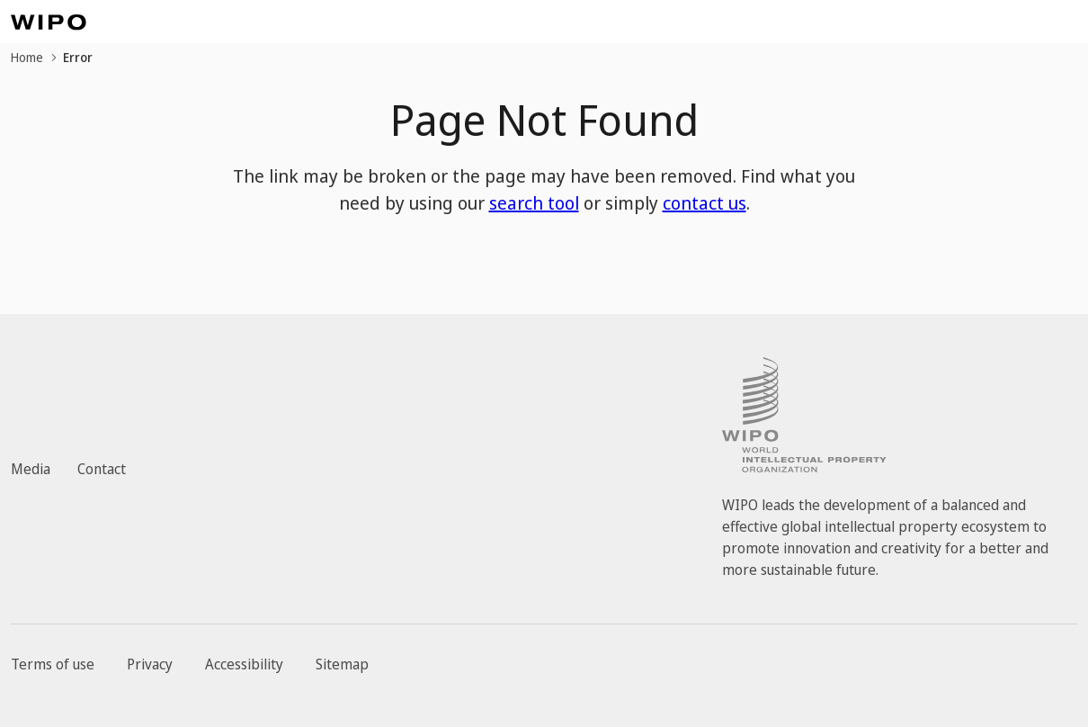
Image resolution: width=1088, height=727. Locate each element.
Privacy (150, 664)
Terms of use (52, 664)
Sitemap (342, 664)
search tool (534, 203)
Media (30, 469)
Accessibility (244, 664)
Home (27, 57)
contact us (704, 203)
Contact (101, 469)
